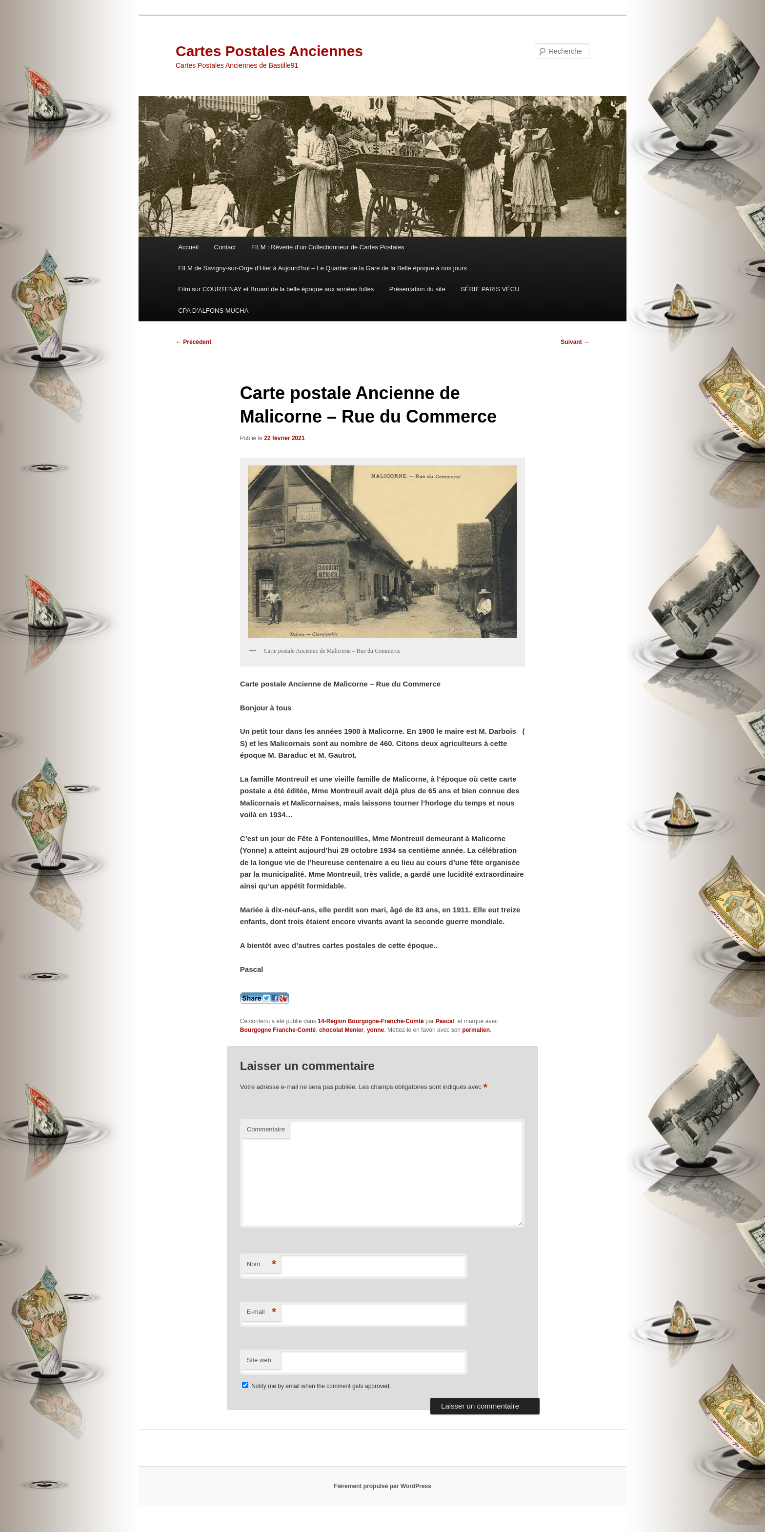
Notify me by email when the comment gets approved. (316, 1386)
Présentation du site (417, 289)
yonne (375, 1030)
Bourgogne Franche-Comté (278, 1030)
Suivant (575, 342)
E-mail (261, 1312)
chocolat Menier (341, 1030)
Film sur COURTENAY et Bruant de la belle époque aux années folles (276, 289)
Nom (261, 1264)
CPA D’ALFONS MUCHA (213, 310)
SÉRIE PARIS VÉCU (490, 289)
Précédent (193, 342)
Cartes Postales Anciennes (269, 51)
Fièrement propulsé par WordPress (382, 1486)
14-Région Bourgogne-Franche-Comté (370, 1021)
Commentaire (266, 1129)
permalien (476, 1030)
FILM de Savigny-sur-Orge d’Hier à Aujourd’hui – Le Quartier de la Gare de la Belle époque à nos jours (322, 268)
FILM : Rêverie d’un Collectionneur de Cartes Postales (327, 247)
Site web (259, 1360)
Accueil (188, 247)
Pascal (445, 1021)
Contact (225, 247)
